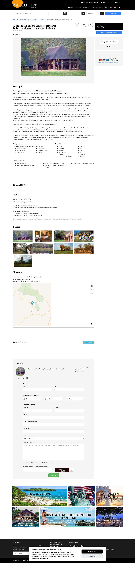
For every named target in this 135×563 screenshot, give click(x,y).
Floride (41, 496)
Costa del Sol (86, 522)
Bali (17, 496)
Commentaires (27, 442)
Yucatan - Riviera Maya (24, 499)
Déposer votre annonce (89, 2)
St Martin (27, 496)
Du (24, 386)
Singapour (31, 525)
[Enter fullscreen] (91, 285)
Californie (76, 499)
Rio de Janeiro (101, 520)
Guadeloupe (53, 496)
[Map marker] (53, 303)
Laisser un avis (88, 342)
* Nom (57, 407)
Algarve (80, 522)
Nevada (85, 500)
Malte (47, 522)
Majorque (68, 520)
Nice (116, 498)
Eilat (121, 522)
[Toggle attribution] (92, 324)
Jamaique (16, 497)
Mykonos (78, 520)
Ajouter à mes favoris (109, 42)
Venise (108, 498)
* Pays (25, 435)
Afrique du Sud (110, 520)
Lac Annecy (117, 526)
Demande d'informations (109, 32)
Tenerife (51, 522)
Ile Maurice (54, 497)
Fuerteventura (64, 522)
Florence (103, 498)
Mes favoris (105, 2)
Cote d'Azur (43, 520)
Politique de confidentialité (40, 558)
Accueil (70, 7)
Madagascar (117, 520)
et (26, 522)
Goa (35, 523)
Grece (73, 520)
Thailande (21, 496)
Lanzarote (57, 522)
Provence (106, 500)
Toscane (69, 524)
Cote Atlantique (51, 520)
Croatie (43, 522)
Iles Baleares (47, 497)
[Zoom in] (91, 289)
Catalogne (64, 524)
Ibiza (64, 520)
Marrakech (110, 522)
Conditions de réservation (99, 7)
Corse (83, 520)
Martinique (46, 496)
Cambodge (20, 525)
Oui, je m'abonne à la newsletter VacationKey (40, 463)
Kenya (103, 524)
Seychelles (61, 497)
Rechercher (113, 13)
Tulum (99, 524)
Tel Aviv (104, 522)
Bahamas (60, 496)
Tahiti (56, 499)
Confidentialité (54, 546)
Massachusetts (78, 500)
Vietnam (26, 525)
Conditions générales (56, 544)
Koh (28, 522)
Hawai (71, 500)
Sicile (93, 520)
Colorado (90, 500)
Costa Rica (116, 522)
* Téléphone (26, 428)
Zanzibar (98, 522)
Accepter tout (92, 551)
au (56, 386)
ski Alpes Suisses (108, 526)
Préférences (92, 556)
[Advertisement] (53, 176)
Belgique (112, 500)
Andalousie (57, 524)
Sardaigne (88, 520)
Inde (32, 523)
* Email (25, 414)
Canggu (19, 523)
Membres (116, 2)
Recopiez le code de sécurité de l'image (35, 466)
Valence (117, 500)
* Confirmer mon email (30, 421)
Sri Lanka (33, 499)
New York (82, 499)
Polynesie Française (49, 499)
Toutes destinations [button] (82, 7)
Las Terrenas (39, 499)
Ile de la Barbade (38, 497)
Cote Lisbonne (81, 524)
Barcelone (109, 502)
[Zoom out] (91, 292)
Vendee (74, 524)
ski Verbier (116, 524)
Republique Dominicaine (26, 497)
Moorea (61, 499)
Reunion (14, 522)
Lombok (23, 523)
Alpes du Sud (109, 524)
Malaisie (28, 523)
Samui (31, 522)
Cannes (113, 498)
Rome (99, 498)
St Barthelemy (34, 496)
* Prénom (26, 407)
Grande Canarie (73, 522)
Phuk (24, 522)
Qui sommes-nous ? (56, 542)
